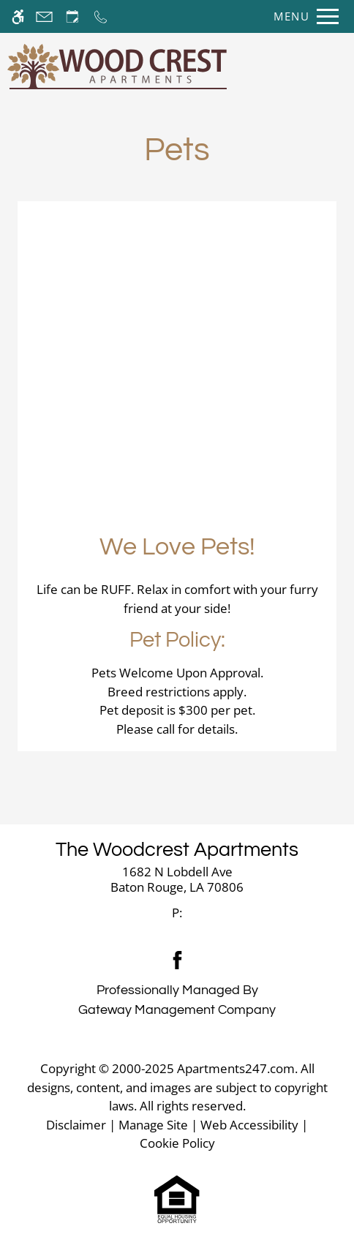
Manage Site (153, 1124)
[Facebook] (177, 959)
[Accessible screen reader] (18, 16)
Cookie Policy (177, 1143)
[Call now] (100, 16)
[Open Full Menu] (302, 16)
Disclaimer (76, 1124)
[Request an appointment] (72, 16)
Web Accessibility (249, 1124)
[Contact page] (44, 16)
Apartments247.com (236, 1068)
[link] (177, 880)
